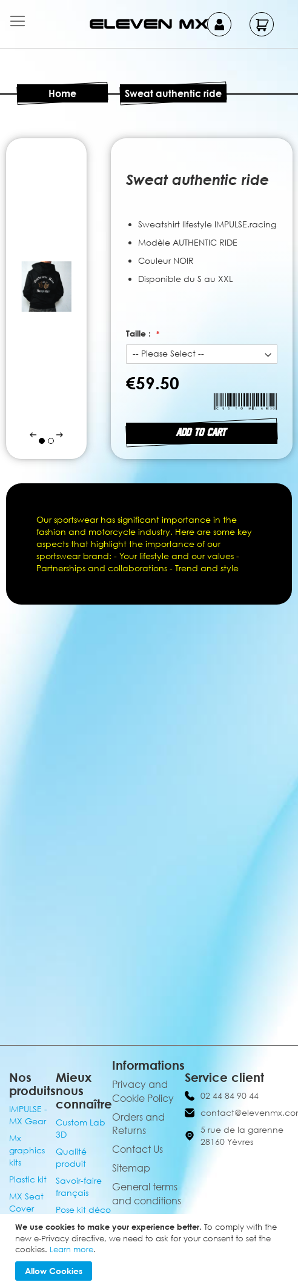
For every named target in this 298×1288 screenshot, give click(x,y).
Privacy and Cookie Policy (143, 1091)
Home (62, 93)
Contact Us (137, 1149)
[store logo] (149, 24)
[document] (150, 1251)
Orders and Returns (138, 1124)
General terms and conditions (146, 1194)
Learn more (71, 1249)
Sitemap (131, 1168)
